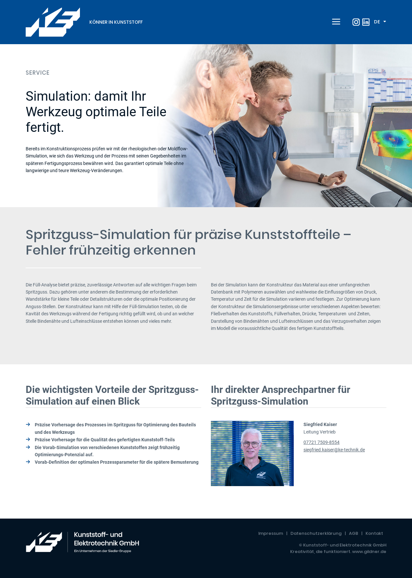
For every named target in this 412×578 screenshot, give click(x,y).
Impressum (270, 533)
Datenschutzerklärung (315, 533)
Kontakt (374, 533)
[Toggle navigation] (335, 22)
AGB (353, 533)
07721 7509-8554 (321, 442)
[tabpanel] (206, 125)
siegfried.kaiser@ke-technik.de (334, 449)
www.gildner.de (369, 551)
